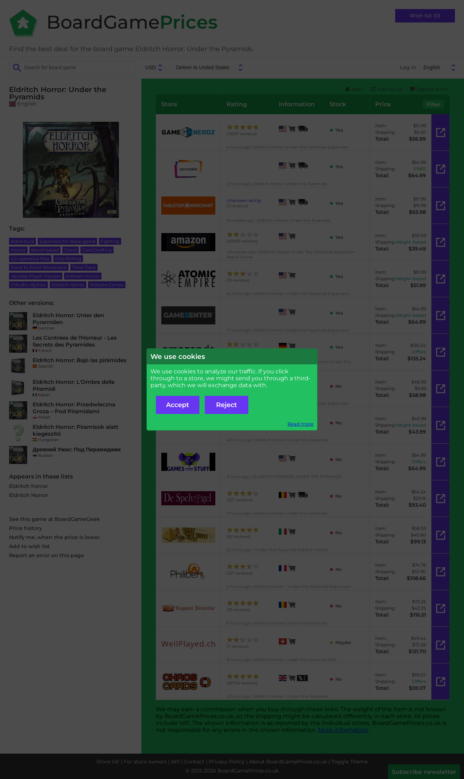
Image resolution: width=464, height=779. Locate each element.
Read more (300, 424)
